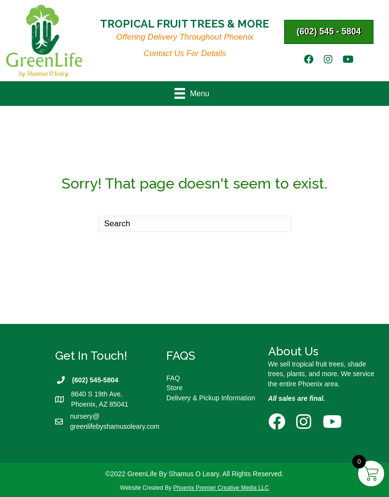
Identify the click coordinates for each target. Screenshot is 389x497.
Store (174, 388)
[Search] (194, 224)
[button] (329, 32)
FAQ (173, 378)
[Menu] (194, 93)
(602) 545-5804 (95, 380)
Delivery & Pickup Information (210, 398)
